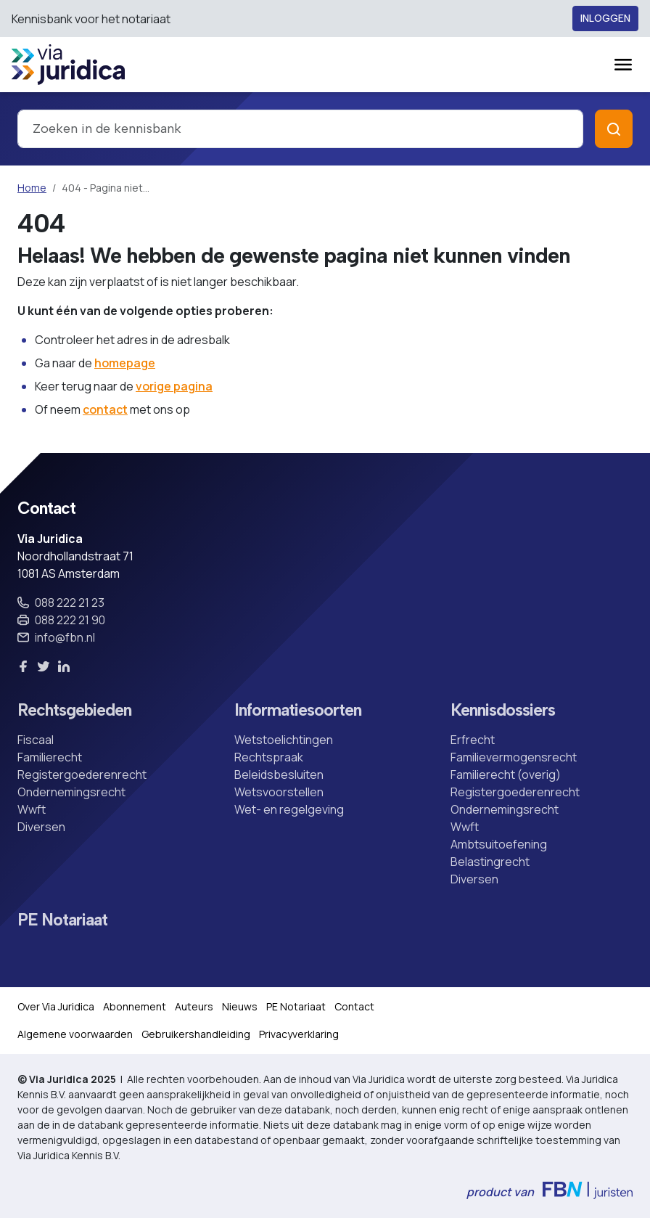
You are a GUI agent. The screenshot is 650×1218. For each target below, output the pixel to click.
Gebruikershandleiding (195, 1034)
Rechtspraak (268, 757)
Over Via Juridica (55, 1006)
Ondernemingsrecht (71, 792)
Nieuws (240, 1006)
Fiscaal (35, 740)
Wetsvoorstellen (279, 792)
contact (105, 409)
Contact (354, 1006)
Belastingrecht (490, 862)
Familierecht (49, 757)
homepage (124, 363)
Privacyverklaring (299, 1034)
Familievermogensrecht (514, 757)
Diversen (41, 827)
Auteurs (194, 1006)
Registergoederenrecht (82, 774)
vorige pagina (174, 386)
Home (31, 188)
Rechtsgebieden (74, 710)
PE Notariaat (62, 920)
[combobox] (300, 129)
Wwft (31, 809)
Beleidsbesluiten (279, 774)
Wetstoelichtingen (283, 740)
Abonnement (134, 1006)
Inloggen (605, 18)
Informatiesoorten (297, 710)
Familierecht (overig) (506, 774)
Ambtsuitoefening (499, 844)
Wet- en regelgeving (289, 809)
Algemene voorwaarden (75, 1034)
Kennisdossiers (503, 710)
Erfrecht (473, 740)
